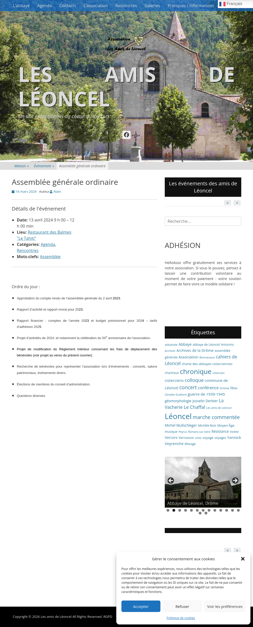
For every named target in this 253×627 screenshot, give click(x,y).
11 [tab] (226, 510)
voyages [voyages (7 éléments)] (220, 438)
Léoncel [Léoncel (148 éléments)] (178, 416)
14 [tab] (200, 513)
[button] (242, 558)
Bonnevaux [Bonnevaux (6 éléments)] (207, 357)
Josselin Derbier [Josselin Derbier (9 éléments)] (205, 400)
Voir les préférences (225, 606)
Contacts (67, 5)
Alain (57, 191)
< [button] (171, 481)
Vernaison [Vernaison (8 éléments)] (186, 437)
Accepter (141, 606)
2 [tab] (173, 510)
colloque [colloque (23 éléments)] (194, 380)
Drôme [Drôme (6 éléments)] (224, 388)
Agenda (44, 5)
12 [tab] (232, 510)
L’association (96, 5)
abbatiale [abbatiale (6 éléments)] (171, 344)
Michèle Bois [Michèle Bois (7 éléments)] (207, 425)
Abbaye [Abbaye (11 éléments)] (185, 344)
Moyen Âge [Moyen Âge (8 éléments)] (225, 425)
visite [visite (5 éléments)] (198, 438)
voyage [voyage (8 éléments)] (208, 437)
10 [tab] (220, 510)
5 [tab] (191, 510)
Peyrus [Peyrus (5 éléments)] (183, 432)
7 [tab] (203, 510)
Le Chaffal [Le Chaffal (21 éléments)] (194, 407)
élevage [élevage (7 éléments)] (190, 444)
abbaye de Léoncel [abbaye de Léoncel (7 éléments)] (206, 344)
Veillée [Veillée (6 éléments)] (234, 432)
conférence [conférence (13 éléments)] (208, 388)
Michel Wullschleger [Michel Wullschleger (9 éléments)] (181, 425)
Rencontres (28, 250)
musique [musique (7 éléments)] (171, 431)
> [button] (235, 481)
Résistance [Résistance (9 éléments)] (220, 431)
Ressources (126, 5)
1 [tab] (168, 510)
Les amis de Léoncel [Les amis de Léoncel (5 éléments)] (218, 408)
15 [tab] (206, 513)
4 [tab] (185, 510)
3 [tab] (179, 510)
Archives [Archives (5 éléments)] (170, 351)
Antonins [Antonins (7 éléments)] (227, 344)
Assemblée (50, 256)
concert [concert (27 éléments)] (188, 387)
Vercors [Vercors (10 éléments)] (171, 437)
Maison (21, 166)
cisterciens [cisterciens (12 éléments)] (174, 380)
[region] (203, 482)
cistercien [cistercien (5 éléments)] (218, 373)
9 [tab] (214, 510)
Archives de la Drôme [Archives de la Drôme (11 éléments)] (195, 350)
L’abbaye (21, 5)
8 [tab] (209, 510)
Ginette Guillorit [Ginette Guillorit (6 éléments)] (176, 394)
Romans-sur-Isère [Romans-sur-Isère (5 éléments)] (199, 432)
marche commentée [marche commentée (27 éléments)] (216, 417)
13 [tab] (238, 510)
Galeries (152, 5)
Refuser (182, 606)
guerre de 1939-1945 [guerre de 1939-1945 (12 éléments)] (206, 394)
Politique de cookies (181, 618)
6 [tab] (197, 510)
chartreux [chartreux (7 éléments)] (172, 373)
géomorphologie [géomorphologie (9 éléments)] (178, 400)
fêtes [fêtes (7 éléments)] (233, 388)
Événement (44, 166)
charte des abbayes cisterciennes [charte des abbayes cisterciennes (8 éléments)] (207, 363)
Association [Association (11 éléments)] (188, 356)
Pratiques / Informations (191, 5)
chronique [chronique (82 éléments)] (195, 371)
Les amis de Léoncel (126, 86)
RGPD (107, 616)
